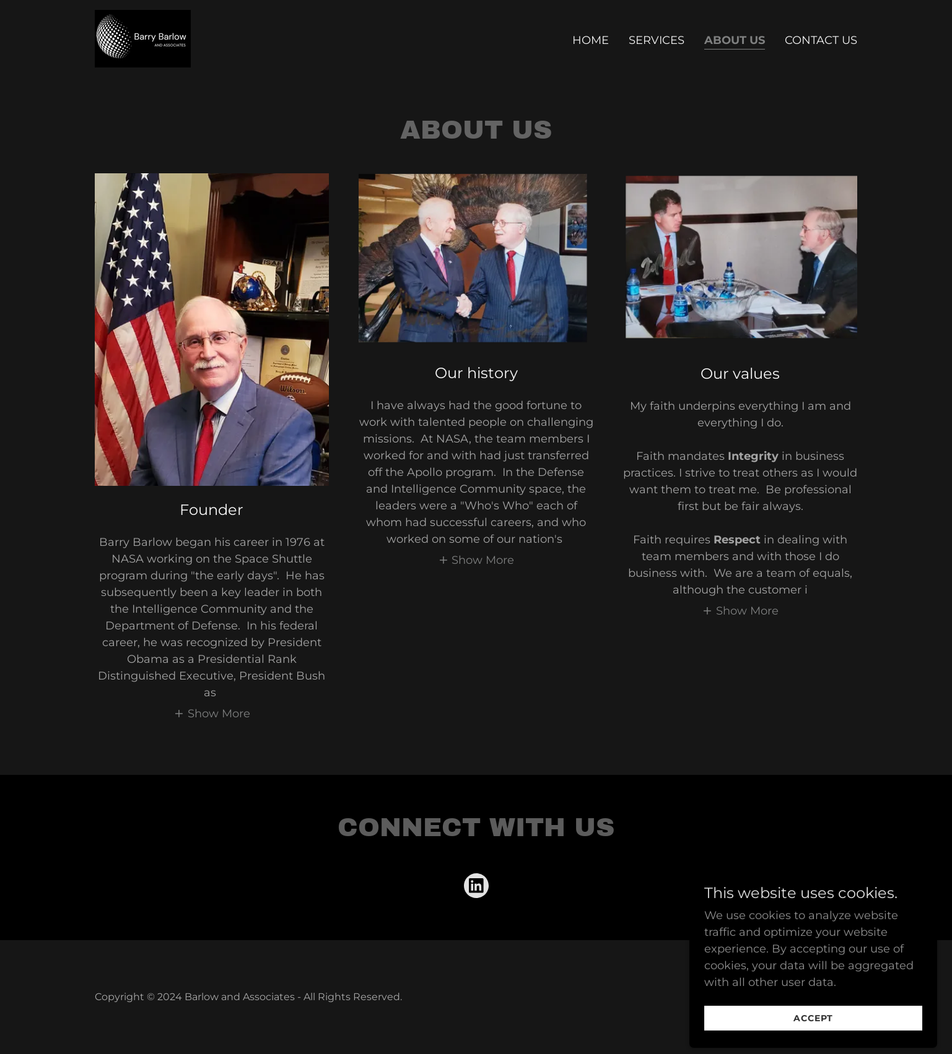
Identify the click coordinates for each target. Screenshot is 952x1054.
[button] (211, 713)
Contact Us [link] (821, 40)
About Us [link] (734, 40)
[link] (143, 38)
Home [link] (590, 40)
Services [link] (656, 40)
